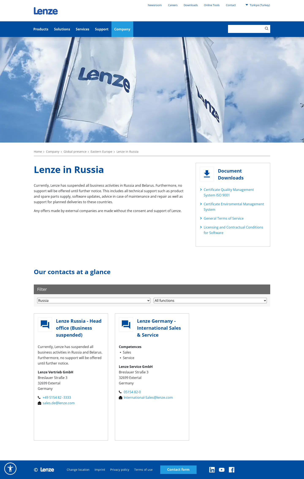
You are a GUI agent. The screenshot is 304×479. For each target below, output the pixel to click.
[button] (10, 469)
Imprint (100, 470)
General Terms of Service (224, 218)
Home (38, 152)
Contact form (178, 469)
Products (40, 29)
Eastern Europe (101, 152)
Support (102, 29)
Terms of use (143, 470)
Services (82, 29)
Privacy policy (119, 470)
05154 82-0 (130, 392)
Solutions (62, 29)
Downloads (191, 5)
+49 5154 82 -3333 (54, 397)
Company (122, 29)
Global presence (75, 152)
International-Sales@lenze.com (146, 397)
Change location (78, 470)
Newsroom (155, 5)
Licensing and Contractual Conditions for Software (233, 230)
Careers (173, 5)
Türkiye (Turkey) (257, 5)
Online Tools (212, 5)
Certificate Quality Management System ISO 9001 (229, 192)
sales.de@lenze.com (56, 403)
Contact (231, 5)
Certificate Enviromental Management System (234, 207)
